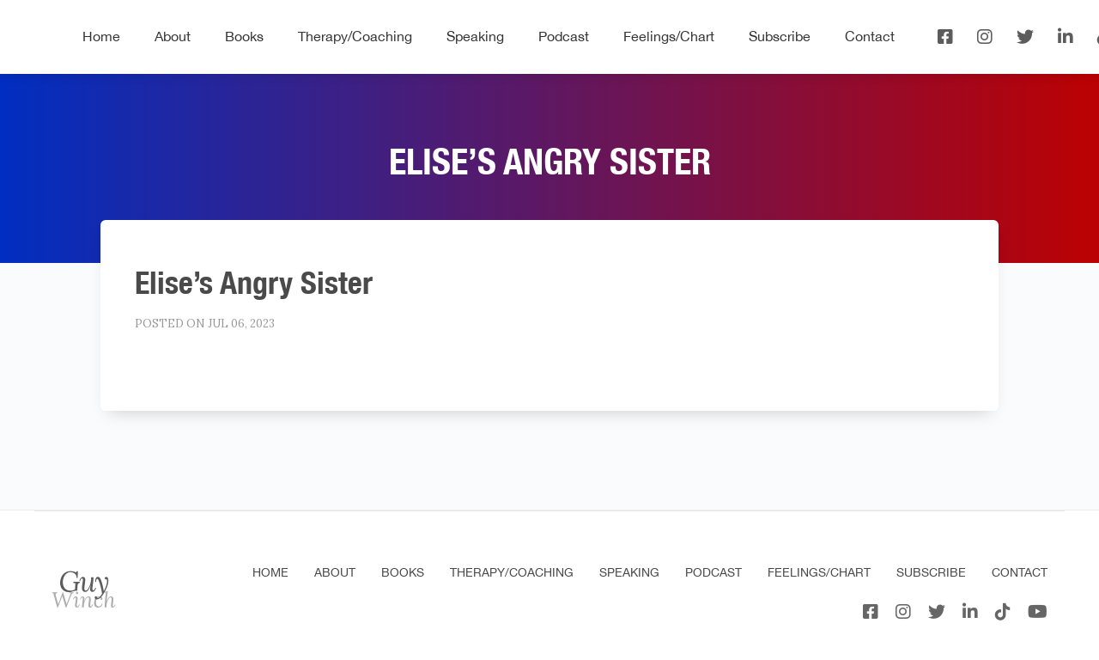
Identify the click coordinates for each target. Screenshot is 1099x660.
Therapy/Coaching (355, 36)
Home (101, 36)
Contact (870, 36)
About (173, 36)
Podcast (563, 36)
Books (244, 36)
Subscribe (780, 36)
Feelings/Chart (668, 36)
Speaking (475, 36)
